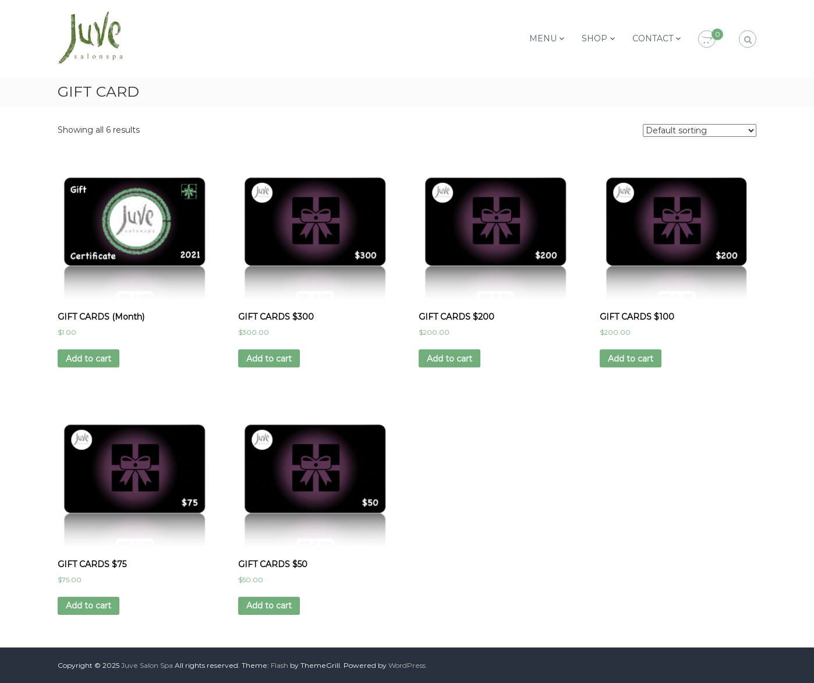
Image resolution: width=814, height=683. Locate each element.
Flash (279, 665)
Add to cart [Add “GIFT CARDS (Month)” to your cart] (88, 358)
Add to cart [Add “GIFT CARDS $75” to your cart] (88, 605)
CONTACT (652, 38)
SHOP (594, 38)
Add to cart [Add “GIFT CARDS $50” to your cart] (269, 605)
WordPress (407, 665)
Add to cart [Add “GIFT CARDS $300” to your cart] (269, 358)
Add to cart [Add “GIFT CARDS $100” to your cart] (630, 358)
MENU (543, 38)
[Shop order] (699, 130)
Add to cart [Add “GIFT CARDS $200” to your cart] (449, 358)
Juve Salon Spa (147, 665)
